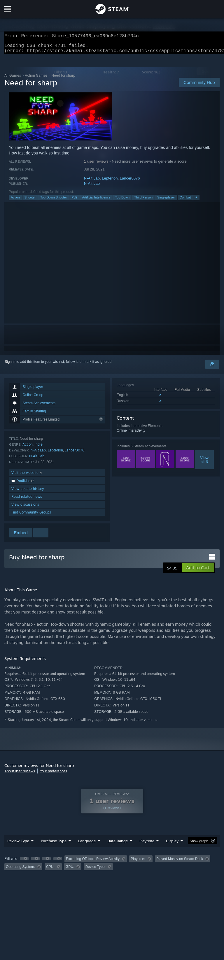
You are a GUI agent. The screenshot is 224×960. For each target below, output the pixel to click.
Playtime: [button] (138, 862)
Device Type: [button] (95, 870)
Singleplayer (166, 201)
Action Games (36, 79)
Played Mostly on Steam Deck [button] (179, 862)
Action (15, 201)
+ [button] (196, 201)
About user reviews (19, 774)
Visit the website (27, 476)
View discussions (25, 508)
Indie (39, 448)
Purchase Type (53, 844)
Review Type (18, 844)
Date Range (117, 844)
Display (172, 844)
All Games (12, 79)
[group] (111, 866)
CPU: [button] (50, 870)
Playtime (146, 844)
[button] (197, 571)
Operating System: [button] (20, 870)
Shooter (30, 201)
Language (87, 844)
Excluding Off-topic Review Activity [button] (93, 862)
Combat (185, 201)
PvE (74, 201)
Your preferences (53, 774)
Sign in (10, 365)
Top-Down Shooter (53, 201)
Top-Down (122, 201)
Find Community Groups (31, 516)
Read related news (26, 500)
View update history (27, 492)
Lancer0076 (130, 182)
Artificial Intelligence (96, 201)
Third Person (143, 201)
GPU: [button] (70, 870)
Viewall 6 (204, 463)
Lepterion (110, 182)
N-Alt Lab (92, 182)
